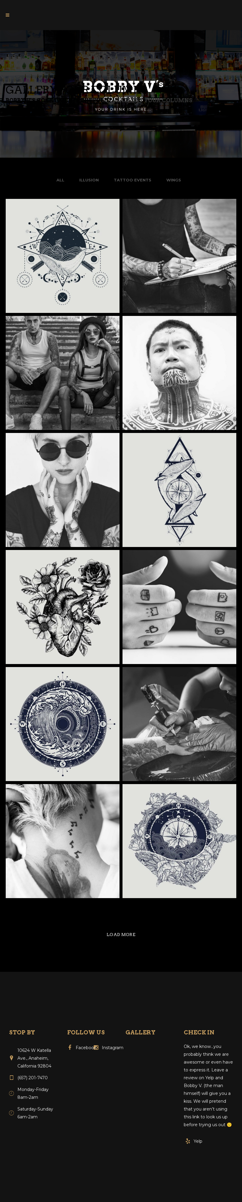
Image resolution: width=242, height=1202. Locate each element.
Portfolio (93, 100)
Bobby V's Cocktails (39, 100)
